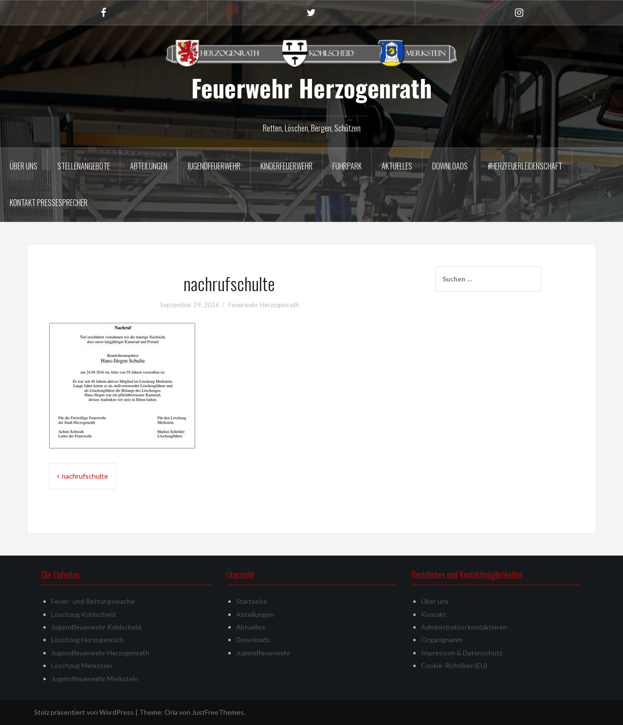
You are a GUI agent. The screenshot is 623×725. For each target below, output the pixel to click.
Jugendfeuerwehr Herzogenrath (100, 653)
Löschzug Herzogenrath (87, 639)
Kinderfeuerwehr (286, 166)
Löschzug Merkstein (81, 665)
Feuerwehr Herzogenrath (311, 87)
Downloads (450, 166)
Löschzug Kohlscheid (83, 614)
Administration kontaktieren (464, 627)
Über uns (23, 166)
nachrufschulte (85, 476)
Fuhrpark (347, 166)
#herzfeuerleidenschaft (525, 166)
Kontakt (433, 614)
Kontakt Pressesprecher (49, 202)
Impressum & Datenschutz (461, 653)
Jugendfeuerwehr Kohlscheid (96, 627)
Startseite (251, 601)
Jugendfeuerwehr (213, 166)
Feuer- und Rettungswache (93, 601)
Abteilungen (148, 166)
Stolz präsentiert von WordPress (84, 712)
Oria (171, 712)
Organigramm (441, 639)
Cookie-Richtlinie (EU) (454, 665)
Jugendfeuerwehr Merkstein (94, 678)
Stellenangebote (83, 166)
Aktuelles (397, 166)
